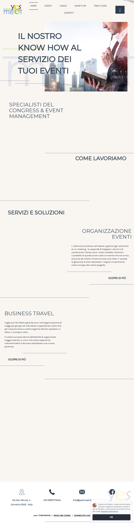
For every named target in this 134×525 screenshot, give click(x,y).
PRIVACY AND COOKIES (62, 515)
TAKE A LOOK (100, 5)
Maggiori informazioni (109, 511)
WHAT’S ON (80, 5)
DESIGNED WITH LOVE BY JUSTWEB (87, 515)
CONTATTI (69, 12)
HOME (33, 5)
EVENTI (48, 5)
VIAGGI (63, 5)
